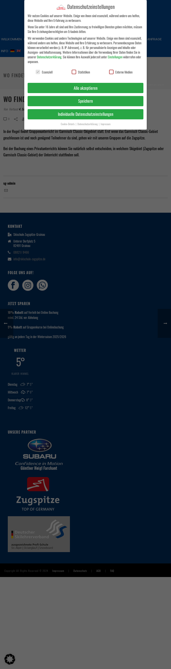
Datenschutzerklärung (49, 55)
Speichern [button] (85, 100)
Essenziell (44, 71)
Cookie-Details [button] (68, 123)
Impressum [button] (105, 123)
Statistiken (81, 71)
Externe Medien (120, 71)
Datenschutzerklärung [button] (87, 123)
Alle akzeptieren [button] (86, 87)
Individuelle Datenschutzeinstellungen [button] (85, 113)
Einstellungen (115, 55)
